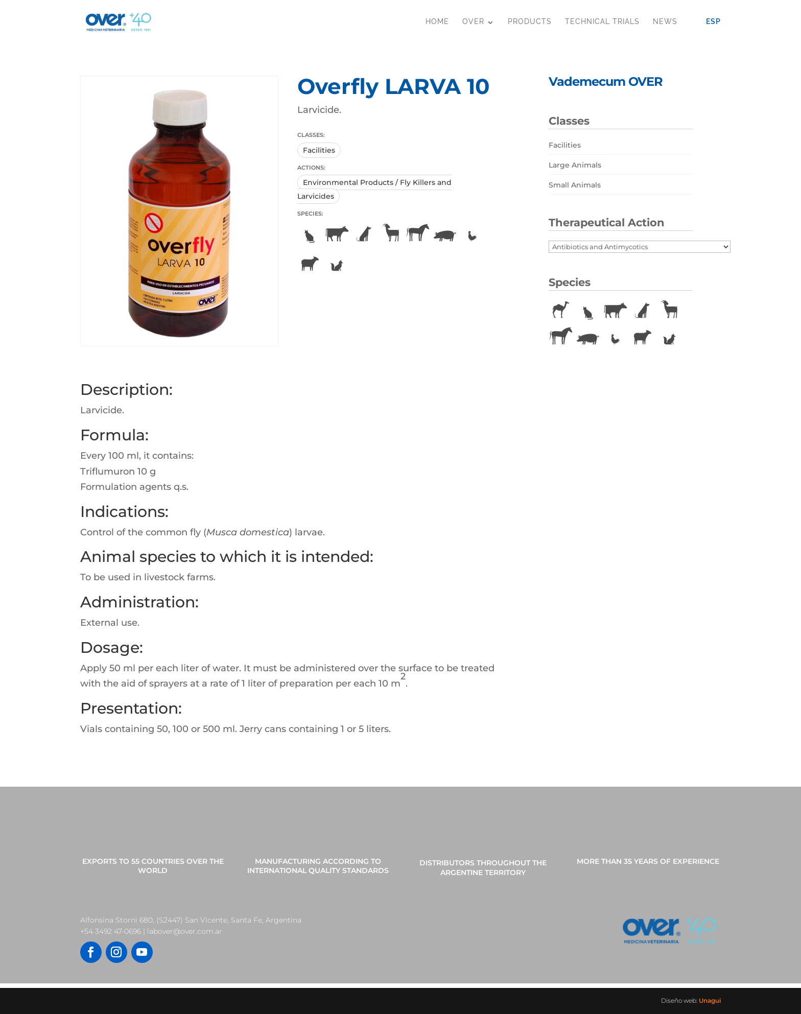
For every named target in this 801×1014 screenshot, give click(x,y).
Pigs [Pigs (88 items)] (588, 337)
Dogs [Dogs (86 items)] (642, 310)
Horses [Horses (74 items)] (561, 337)
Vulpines (336, 263)
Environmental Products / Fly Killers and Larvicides (374, 189)
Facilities (319, 150)
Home (437, 21)
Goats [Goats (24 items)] (669, 310)
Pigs (445, 234)
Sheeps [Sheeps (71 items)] (642, 337)
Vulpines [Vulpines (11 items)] (669, 337)
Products (530, 21)
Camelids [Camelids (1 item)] (561, 310)
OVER (473, 21)
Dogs (363, 234)
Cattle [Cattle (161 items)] (615, 310)
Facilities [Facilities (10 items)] (565, 145)
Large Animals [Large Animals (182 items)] (575, 165)
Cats (309, 234)
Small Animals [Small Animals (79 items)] (575, 185)
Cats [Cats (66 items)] (588, 310)
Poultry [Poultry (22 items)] (615, 337)
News (665, 21)
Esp (713, 21)
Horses (418, 234)
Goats (391, 234)
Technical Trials (602, 21)
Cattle (336, 234)
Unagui (710, 1000)
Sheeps (309, 263)
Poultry (472, 234)
